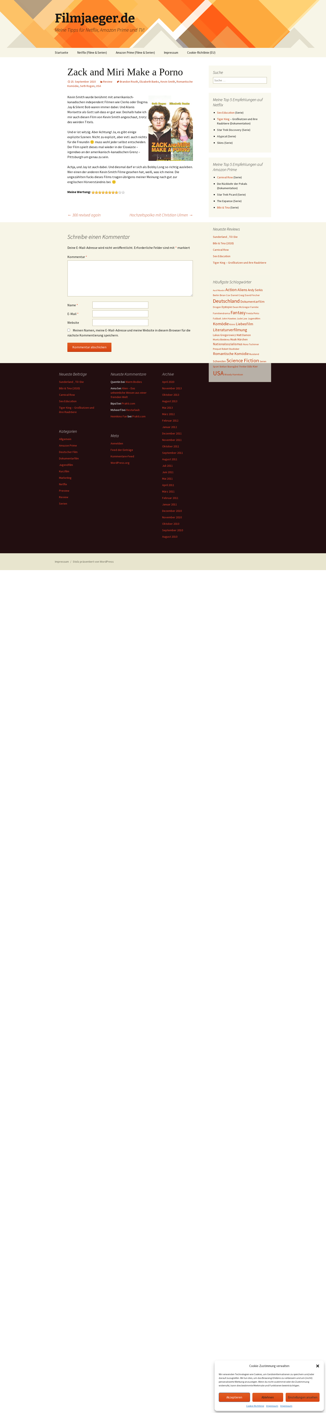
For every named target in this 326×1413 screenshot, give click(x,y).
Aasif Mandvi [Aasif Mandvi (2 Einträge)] (219, 290)
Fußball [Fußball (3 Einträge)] (217, 318)
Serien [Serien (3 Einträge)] (263, 361)
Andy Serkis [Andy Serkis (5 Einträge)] (255, 290)
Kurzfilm (64, 471)
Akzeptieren (234, 1397)
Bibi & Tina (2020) (223, 243)
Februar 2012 (170, 420)
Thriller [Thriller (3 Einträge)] (243, 366)
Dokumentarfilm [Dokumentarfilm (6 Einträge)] (252, 301)
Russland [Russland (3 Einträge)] (254, 354)
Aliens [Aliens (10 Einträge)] (242, 289)
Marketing (65, 478)
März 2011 (168, 491)
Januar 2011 (169, 504)
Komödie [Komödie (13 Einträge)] (221, 323)
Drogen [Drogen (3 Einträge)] (217, 307)
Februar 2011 (170, 498)
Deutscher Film (68, 452)
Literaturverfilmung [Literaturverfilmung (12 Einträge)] (230, 329)
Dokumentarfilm (69, 458)
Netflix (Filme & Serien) (92, 53)
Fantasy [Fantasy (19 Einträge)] (238, 312)
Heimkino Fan (119, 416)
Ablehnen (268, 1397)
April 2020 (168, 382)
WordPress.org (120, 463)
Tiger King (223, 119)
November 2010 (172, 517)
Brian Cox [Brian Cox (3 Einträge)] (225, 295)
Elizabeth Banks (149, 81)
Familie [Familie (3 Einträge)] (254, 307)
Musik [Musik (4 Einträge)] (233, 339)
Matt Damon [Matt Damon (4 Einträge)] (244, 335)
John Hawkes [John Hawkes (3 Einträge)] (229, 318)
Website (73, 322)
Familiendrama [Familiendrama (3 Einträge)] (221, 313)
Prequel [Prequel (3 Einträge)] (217, 348)
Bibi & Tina (223, 207)
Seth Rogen (87, 86)
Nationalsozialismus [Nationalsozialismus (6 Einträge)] (227, 344)
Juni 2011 (168, 472)
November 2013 (172, 388)
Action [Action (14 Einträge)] (231, 289)
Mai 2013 (167, 407)
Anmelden (117, 443)
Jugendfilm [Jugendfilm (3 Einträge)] (254, 318)
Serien (63, 503)
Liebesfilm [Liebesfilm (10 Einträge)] (244, 323)
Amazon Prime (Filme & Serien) (135, 53)
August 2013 (169, 401)
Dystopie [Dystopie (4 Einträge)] (227, 307)
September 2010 (172, 530)
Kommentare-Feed (122, 456)
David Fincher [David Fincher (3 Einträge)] (252, 295)
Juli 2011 (167, 466)
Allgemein (65, 439)
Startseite (61, 53)
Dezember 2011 (172, 433)
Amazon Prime (68, 445)
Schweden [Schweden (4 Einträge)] (219, 361)
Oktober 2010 (170, 524)
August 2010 (169, 536)
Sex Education (226, 112)
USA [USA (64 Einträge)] (218, 373)
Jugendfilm (66, 465)
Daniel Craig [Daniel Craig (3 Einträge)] (237, 295)
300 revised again (84, 214)
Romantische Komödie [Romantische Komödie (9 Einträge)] (231, 353)
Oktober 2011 (170, 446)
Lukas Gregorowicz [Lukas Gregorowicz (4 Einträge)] (224, 335)
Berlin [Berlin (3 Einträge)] (216, 295)
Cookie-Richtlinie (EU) (201, 53)
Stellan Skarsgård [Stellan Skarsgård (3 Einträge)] (228, 366)
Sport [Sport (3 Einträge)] (216, 366)
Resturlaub (133, 410)
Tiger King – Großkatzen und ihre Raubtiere (239, 262)
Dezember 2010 (172, 511)
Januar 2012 (169, 427)
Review (107, 81)
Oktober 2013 (170, 395)
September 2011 (172, 453)
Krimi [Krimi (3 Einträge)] (232, 324)
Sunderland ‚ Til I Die (225, 237)
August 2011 (169, 459)
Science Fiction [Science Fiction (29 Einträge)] (242, 360)
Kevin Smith (168, 81)
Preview (64, 491)
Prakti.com (128, 403)
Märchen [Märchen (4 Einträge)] (242, 339)
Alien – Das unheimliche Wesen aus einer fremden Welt (129, 392)
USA (98, 86)
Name (72, 305)
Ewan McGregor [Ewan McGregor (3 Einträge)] (241, 307)
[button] (318, 1366)
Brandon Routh (129, 81)
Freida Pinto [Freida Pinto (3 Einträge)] (252, 313)
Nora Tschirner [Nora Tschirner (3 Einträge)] (251, 344)
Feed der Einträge (122, 450)
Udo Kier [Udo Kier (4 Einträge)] (252, 366)
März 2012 (168, 414)
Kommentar (77, 257)
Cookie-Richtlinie (255, 1405)
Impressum (272, 1405)
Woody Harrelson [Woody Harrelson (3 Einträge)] (233, 374)
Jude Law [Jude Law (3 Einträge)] (242, 318)
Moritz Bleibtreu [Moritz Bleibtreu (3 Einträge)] (221, 339)
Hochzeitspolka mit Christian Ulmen (161, 214)
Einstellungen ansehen (302, 1397)
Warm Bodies (134, 382)
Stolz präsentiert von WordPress (93, 561)
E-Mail (73, 314)
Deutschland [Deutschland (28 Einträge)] (226, 301)
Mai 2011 (167, 478)
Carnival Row (225, 177)
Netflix (63, 484)
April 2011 (168, 485)
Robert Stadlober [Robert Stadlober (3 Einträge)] (230, 348)
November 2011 (172, 440)
